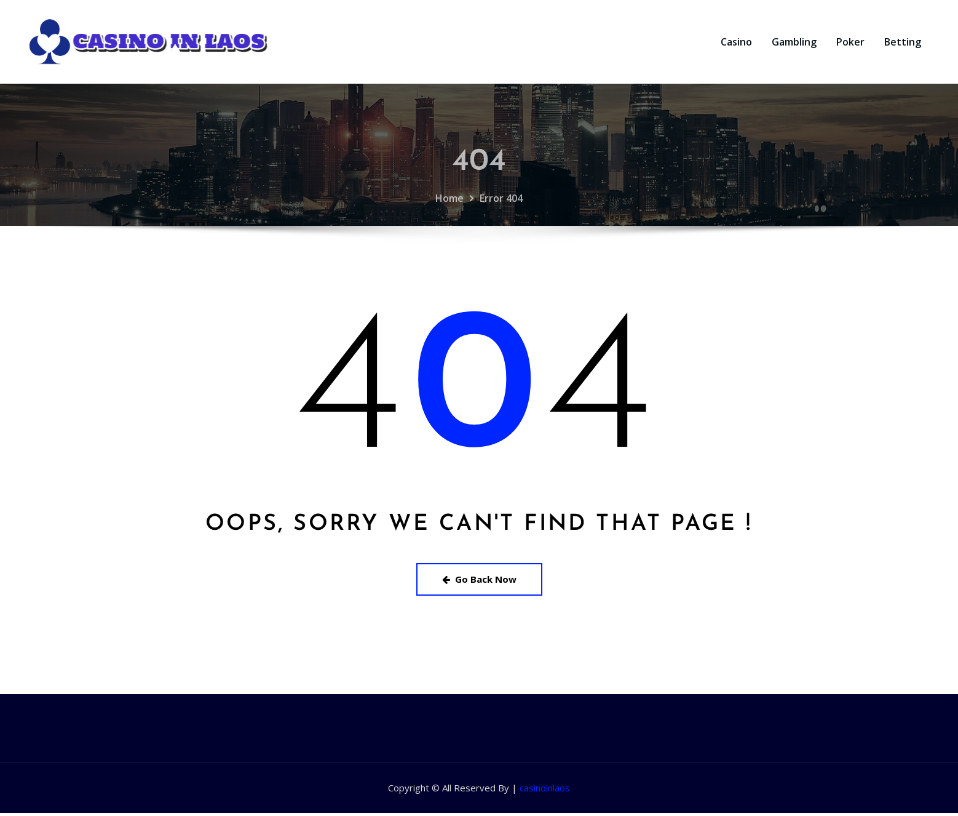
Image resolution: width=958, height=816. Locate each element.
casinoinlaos (545, 791)
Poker (850, 43)
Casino (736, 43)
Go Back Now (479, 582)
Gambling (794, 43)
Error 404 (501, 230)
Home (449, 230)
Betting (902, 43)
